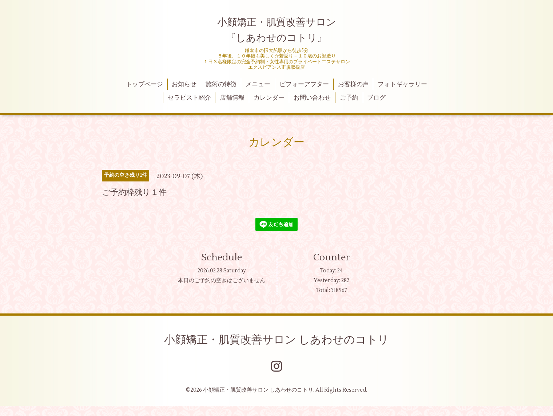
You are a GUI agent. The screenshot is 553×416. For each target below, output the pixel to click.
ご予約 (349, 98)
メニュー (258, 84)
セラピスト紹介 (189, 98)
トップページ (144, 84)
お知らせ (184, 84)
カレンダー (269, 98)
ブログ (376, 98)
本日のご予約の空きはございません (221, 280)
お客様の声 (353, 84)
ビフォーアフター (304, 84)
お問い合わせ (312, 98)
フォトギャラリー (402, 84)
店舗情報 (232, 98)
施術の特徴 (221, 84)
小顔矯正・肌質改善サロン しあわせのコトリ (276, 340)
